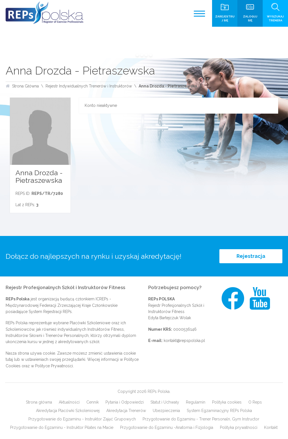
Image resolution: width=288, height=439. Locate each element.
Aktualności (69, 402)
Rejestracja (251, 256)
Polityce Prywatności (54, 366)
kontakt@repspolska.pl (184, 340)
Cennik (92, 402)
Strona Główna (25, 86)
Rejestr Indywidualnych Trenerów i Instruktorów (89, 86)
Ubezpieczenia (166, 410)
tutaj (9, 359)
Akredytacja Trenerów (126, 410)
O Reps (255, 402)
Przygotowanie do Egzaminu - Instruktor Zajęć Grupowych (82, 419)
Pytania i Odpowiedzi (124, 402)
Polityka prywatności (238, 427)
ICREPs (102, 299)
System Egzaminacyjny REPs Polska (219, 410)
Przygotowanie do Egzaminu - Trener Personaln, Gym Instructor (201, 419)
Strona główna (39, 402)
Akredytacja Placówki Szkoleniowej (68, 410)
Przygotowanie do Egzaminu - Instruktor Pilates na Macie (61, 427)
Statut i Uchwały (164, 402)
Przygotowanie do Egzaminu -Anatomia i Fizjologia (166, 427)
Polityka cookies (227, 402)
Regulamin (195, 402)
